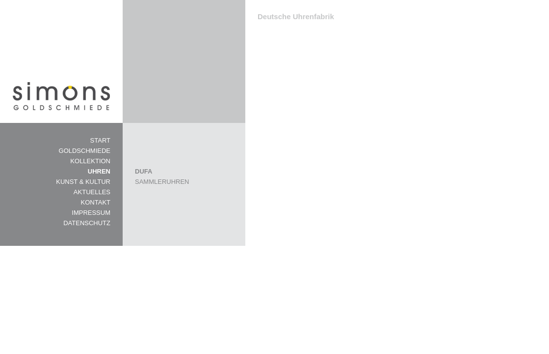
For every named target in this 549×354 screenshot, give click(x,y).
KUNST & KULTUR (83, 181)
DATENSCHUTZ (86, 223)
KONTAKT (95, 202)
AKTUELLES (92, 192)
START (100, 140)
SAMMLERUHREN (162, 181)
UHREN (99, 171)
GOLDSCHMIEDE (84, 150)
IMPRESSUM (91, 212)
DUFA (143, 171)
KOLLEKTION (90, 161)
